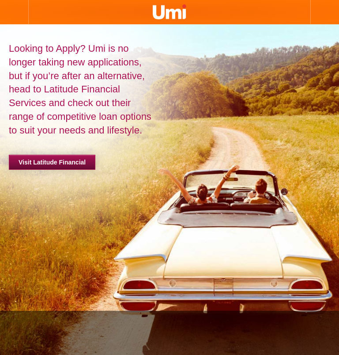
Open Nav (14, 12)
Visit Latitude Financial (52, 162)
